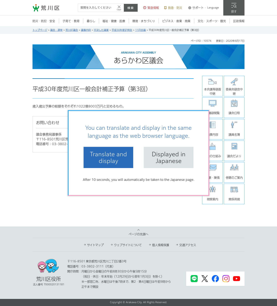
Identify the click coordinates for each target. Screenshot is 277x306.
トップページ (40, 30)
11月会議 (140, 30)
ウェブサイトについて (128, 245)
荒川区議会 (72, 30)
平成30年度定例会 (122, 30)
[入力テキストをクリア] (119, 8)
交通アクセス (187, 245)
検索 (130, 8)
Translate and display (108, 157)
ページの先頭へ (138, 234)
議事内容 (86, 30)
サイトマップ (95, 245)
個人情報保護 (160, 245)
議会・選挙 (56, 30)
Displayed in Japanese (168, 157)
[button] (151, 8)
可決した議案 (101, 30)
